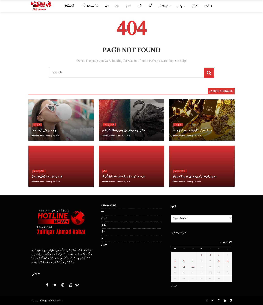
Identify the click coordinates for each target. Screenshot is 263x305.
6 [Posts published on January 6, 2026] (183, 260)
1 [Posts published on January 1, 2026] (201, 255)
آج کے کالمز (69, 6)
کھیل (150, 6)
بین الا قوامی (163, 6)
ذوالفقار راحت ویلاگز (90, 6)
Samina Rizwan (38, 135)
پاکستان (179, 6)
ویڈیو (117, 6)
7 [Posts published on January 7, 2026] (192, 260)
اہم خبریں (194, 6)
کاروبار (128, 6)
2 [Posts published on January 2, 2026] (210, 255)
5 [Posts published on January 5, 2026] (175, 260)
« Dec (174, 286)
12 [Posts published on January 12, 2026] (175, 266)
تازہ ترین (208, 6)
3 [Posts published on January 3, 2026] (218, 255)
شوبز (139, 6)
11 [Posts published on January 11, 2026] (228, 260)
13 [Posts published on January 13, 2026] (184, 266)
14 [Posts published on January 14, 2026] (193, 266)
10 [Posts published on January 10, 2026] (219, 260)
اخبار (107, 6)
